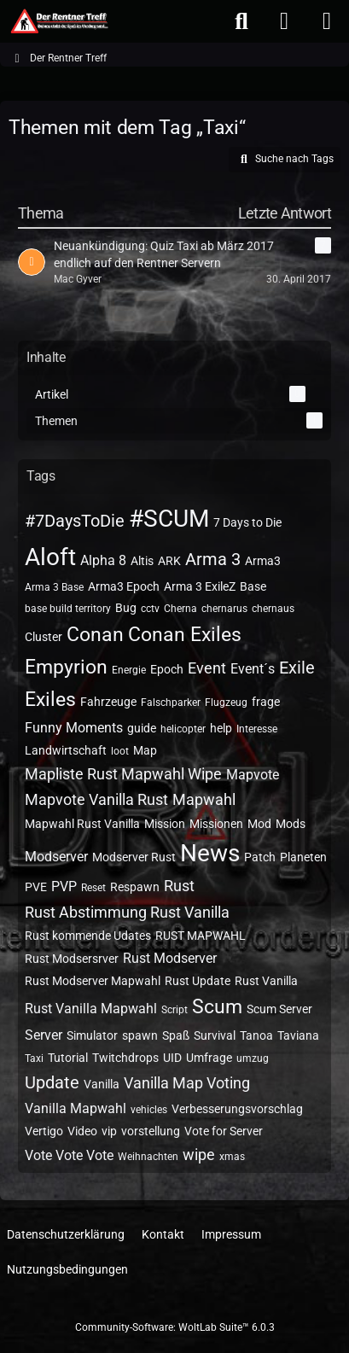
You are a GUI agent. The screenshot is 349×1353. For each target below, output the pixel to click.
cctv (150, 609)
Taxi (34, 1058)
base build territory (68, 609)
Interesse (256, 729)
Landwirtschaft (66, 750)
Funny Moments (74, 728)
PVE (36, 887)
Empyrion (66, 667)
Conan (95, 634)
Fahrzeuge (108, 702)
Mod (259, 824)
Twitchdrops (125, 1057)
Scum (217, 1006)
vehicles (149, 1110)
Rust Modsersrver (72, 958)
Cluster (43, 637)
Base (253, 586)
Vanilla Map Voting (187, 1083)
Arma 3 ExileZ (200, 586)
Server (43, 1035)
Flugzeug (226, 703)
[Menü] (327, 21)
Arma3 (263, 561)
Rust (179, 886)
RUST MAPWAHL (200, 935)
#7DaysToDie (75, 520)
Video (82, 1131)
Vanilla (101, 1084)
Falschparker (171, 703)
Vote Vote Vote (69, 1155)
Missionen (216, 824)
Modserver (56, 857)
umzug (252, 1058)
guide (141, 728)
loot (120, 751)
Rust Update (197, 981)
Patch (260, 857)
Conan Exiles (184, 634)
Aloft (50, 557)
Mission (164, 824)
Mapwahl (204, 799)
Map (145, 750)
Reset (93, 888)
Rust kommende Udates (88, 935)
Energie (129, 670)
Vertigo (44, 1131)
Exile (297, 667)
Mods (290, 824)
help (221, 728)
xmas (232, 1157)
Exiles (50, 699)
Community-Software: (175, 1327)
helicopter (183, 729)
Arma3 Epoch (124, 586)
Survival (215, 1035)
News (210, 853)
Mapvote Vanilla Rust (96, 799)
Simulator (92, 1035)
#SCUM (169, 518)
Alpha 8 (103, 560)
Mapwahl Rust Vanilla (82, 824)
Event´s (252, 669)
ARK (169, 561)
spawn (140, 1035)
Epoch (166, 669)
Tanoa (256, 1035)
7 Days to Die (247, 522)
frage (266, 702)
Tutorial (68, 1057)
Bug (126, 608)
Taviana (298, 1035)
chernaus (273, 609)
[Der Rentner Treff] (58, 21)
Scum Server (279, 1009)
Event (207, 668)
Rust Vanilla (266, 981)
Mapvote (252, 775)
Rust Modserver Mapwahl (92, 981)
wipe (199, 1154)
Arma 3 (213, 559)
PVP (64, 886)
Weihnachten (148, 1157)
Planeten (303, 857)
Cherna (180, 609)
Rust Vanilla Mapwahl (91, 1008)
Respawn (135, 887)
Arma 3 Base (54, 587)
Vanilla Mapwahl (75, 1108)
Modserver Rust (134, 857)
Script (174, 1010)
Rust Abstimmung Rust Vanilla (127, 912)
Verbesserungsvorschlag (237, 1109)
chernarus (224, 609)
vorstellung (150, 1131)
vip (109, 1131)
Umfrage (209, 1057)
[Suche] (241, 21)
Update (52, 1082)
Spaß (175, 1035)
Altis (142, 561)
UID (172, 1057)
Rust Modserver (170, 958)
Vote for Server (223, 1131)
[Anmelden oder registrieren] (284, 21)
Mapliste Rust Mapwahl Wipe (123, 774)
